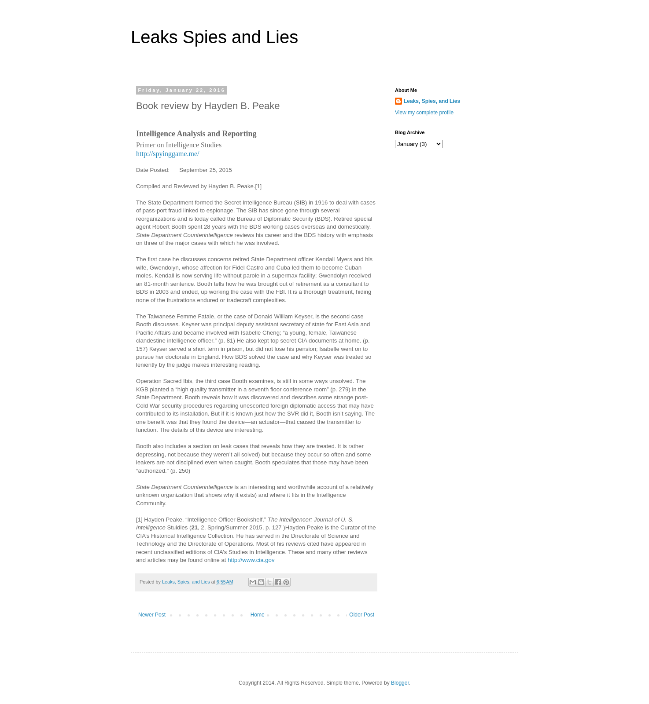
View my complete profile (424, 112)
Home (258, 615)
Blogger (400, 683)
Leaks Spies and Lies (214, 37)
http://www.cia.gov (251, 560)
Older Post (361, 615)
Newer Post (152, 615)
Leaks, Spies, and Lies (432, 101)
